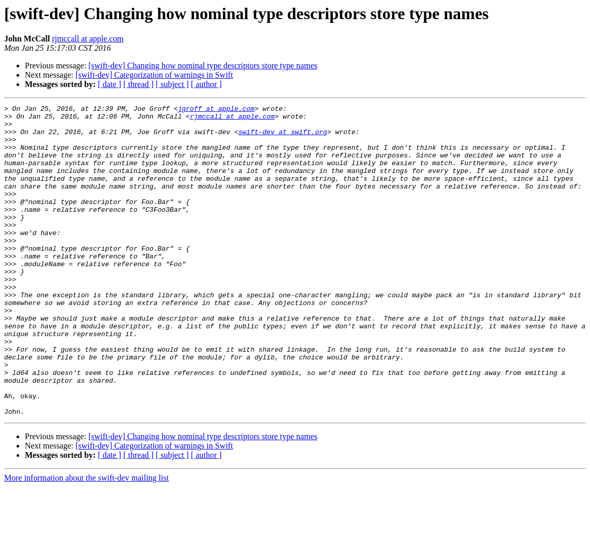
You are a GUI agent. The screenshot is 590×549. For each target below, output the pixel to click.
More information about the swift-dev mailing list (86, 540)
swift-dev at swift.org (282, 137)
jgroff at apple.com (216, 109)
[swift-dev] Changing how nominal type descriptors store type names (203, 65)
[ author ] (206, 84)
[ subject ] (172, 84)
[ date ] (109, 84)
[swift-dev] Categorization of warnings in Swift (154, 74)
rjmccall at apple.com (87, 38)
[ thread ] (138, 84)
